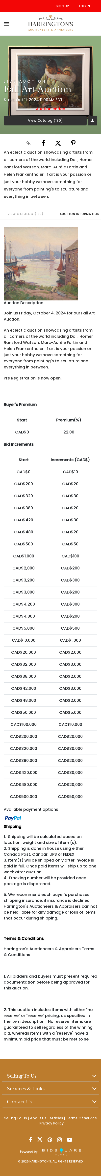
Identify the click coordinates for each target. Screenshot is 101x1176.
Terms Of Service (81, 1118)
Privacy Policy (51, 1123)
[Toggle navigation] (8, 24)
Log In (84, 6)
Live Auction (25, 81)
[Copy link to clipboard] (29, 143)
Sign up (62, 6)
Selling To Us (15, 1118)
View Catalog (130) (45, 120)
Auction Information (80, 214)
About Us (38, 1118)
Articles (56, 1118)
